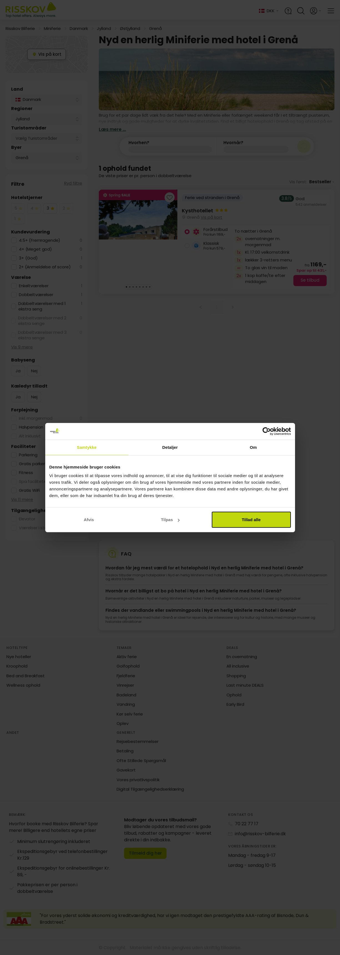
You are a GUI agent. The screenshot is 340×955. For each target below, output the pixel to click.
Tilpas (170, 519)
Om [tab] (253, 447)
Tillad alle (251, 519)
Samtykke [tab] (87, 447)
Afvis (89, 519)
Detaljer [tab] (170, 447)
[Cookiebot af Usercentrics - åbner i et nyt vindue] (266, 431)
